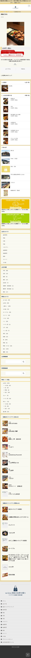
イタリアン (5, 247)
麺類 (4, 352)
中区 (4, 270)
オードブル (5, 312)
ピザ (4, 327)
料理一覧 (27, 95)
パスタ (4, 318)
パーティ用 (5, 324)
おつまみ (5, 300)
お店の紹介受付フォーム (8, 642)
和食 (4, 238)
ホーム (4, 600)
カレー (4, 395)
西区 (4, 292)
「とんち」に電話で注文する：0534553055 (12, 53)
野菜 (4, 342)
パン (4, 321)
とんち (10, 11)
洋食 (4, 244)
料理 (7, 11)
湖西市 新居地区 (7, 285)
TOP (2, 11)
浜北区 (4, 282)
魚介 (4, 348)
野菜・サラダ (6, 345)
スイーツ (5, 259)
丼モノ (4, 401)
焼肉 (4, 256)
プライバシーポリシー (8, 639)
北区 (4, 273)
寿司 (4, 333)
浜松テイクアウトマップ (8, 606)
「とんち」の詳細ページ (8, 51)
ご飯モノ (5, 306)
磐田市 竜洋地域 (7, 288)
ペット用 (5, 330)
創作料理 (5, 235)
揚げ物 (4, 411)
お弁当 (4, 303)
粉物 (4, 336)
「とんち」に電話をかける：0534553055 (12, 55)
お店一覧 (27, 82)
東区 (4, 279)
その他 (4, 262)
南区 (4, 276)
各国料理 (5, 250)
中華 (4, 241)
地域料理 (5, 253)
